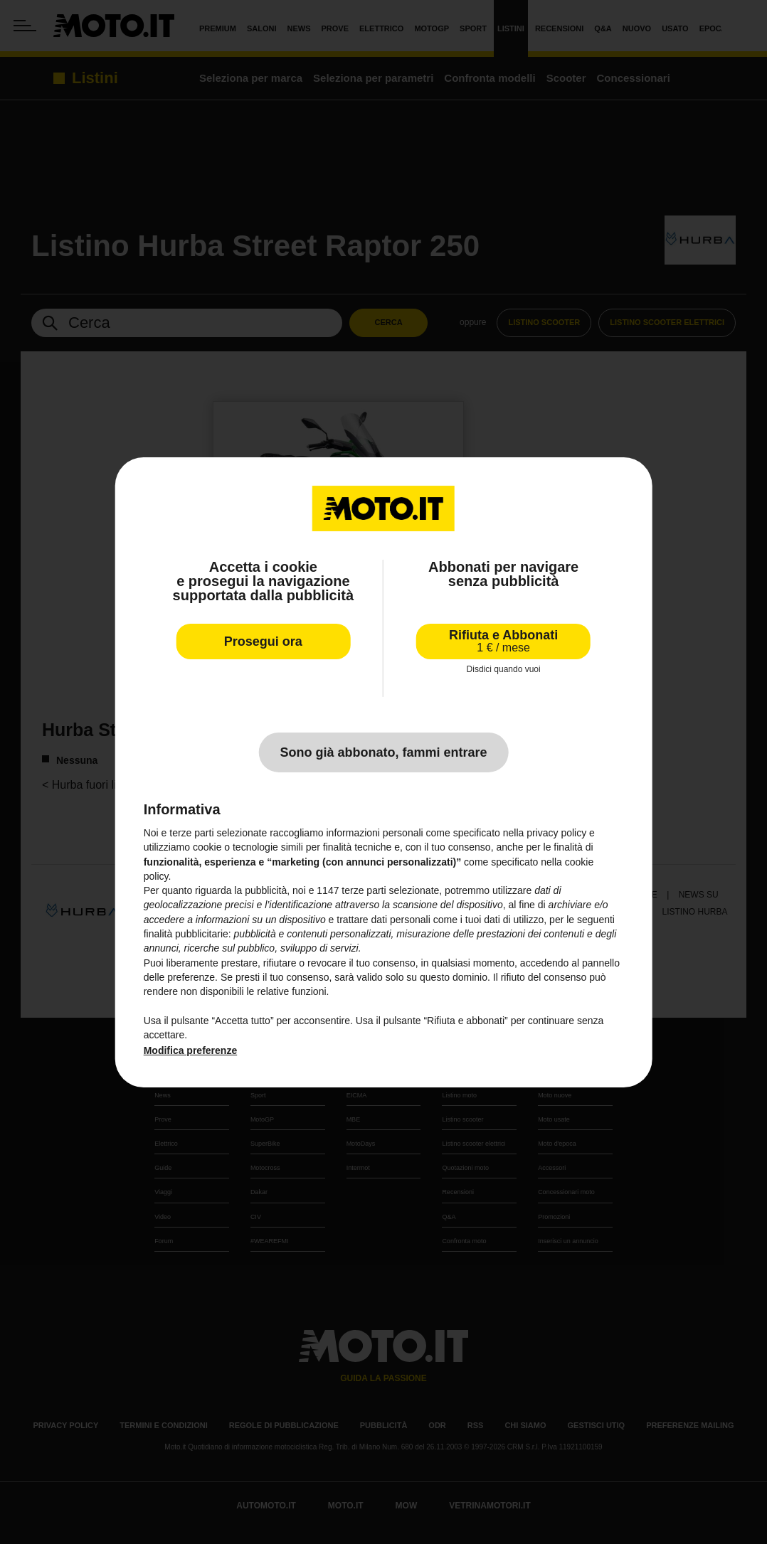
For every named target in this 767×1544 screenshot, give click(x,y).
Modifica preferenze (190, 1050)
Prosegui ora (263, 641)
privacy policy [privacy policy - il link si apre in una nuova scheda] (556, 832)
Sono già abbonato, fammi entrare (383, 752)
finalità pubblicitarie (186, 933)
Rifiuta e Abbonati (503, 640)
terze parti (364, 890)
